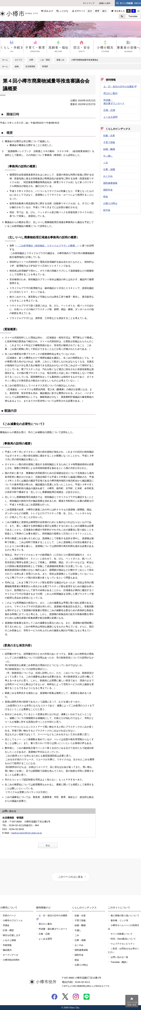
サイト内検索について (122, 934)
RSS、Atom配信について (123, 939)
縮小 (104, 11)
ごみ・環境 (45, 60)
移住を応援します (11, 935)
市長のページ (9, 915)
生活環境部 (30, 66)
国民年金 (108, 189)
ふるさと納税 (9, 940)
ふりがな (63, 11)
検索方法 (137, 3)
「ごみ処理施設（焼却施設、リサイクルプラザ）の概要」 (47, 245)
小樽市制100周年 (11, 960)
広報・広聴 (109, 110)
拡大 (90, 11)
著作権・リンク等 (119, 920)
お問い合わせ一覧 (119, 957)
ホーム (5, 60)
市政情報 (7, 945)
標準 (97, 11)
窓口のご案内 (110, 93)
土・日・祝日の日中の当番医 (120, 86)
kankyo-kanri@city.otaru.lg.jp (26, 833)
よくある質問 (110, 117)
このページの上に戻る (70, 876)
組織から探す (105, 3)
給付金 (106, 210)
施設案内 (7, 950)
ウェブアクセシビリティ (123, 943)
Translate (133, 16)
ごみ (105, 162)
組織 (17, 66)
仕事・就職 (109, 169)
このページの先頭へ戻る (131, 1003)
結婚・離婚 (109, 149)
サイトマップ (88, 3)
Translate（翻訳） (120, 962)
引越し (78, 930)
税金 (105, 196)
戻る (48, 845)
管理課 (45, 66)
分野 (31, 60)
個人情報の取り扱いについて (125, 915)
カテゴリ (18, 60)
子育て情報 (109, 142)
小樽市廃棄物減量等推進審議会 (84, 60)
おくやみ (108, 176)
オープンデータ (10, 955)
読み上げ (48, 11)
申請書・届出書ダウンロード (53, 929)
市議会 (6, 925)
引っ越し (108, 156)
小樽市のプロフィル (13, 920)
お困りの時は (110, 203)
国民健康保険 (110, 183)
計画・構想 (8, 930)
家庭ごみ (60, 60)
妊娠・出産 (109, 135)
